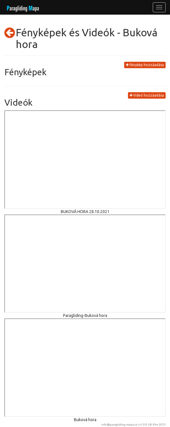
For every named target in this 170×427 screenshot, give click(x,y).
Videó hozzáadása (147, 95)
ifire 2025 (159, 424)
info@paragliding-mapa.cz (119, 424)
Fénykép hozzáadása (145, 65)
